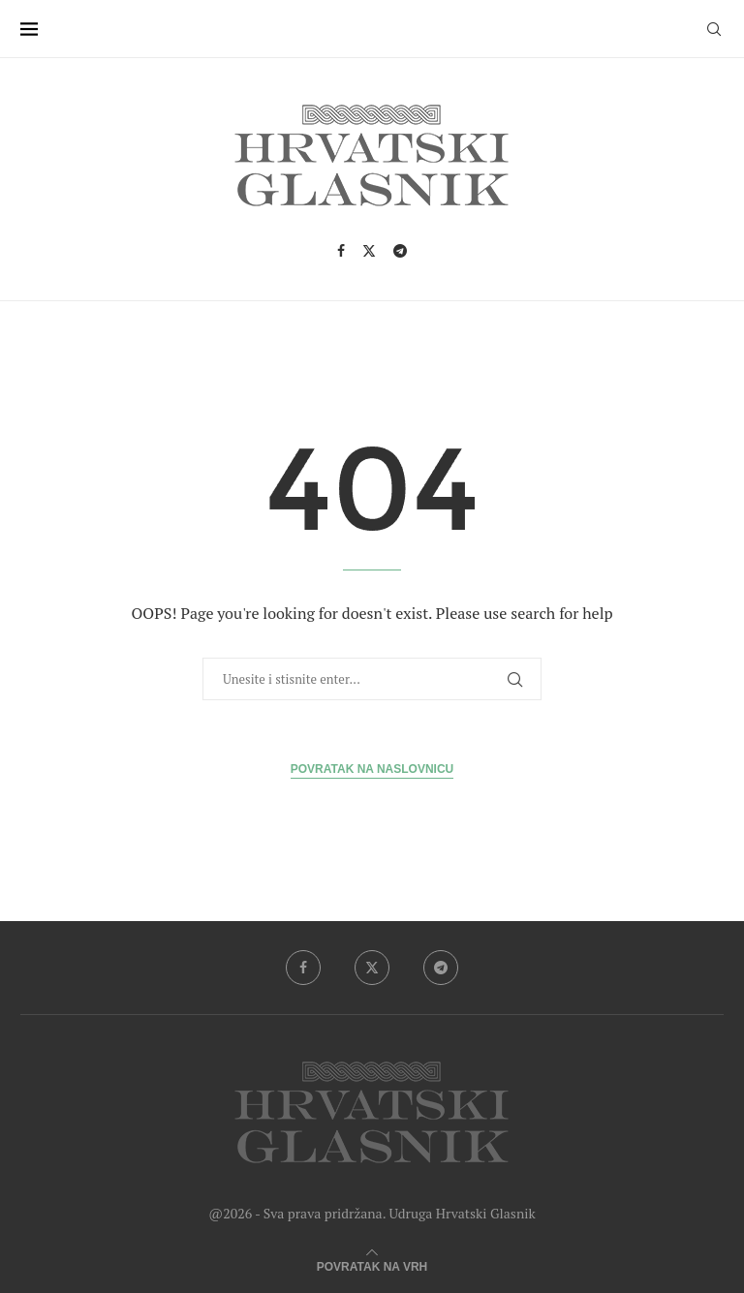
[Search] (714, 29)
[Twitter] (369, 251)
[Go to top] (372, 1263)
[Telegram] (400, 251)
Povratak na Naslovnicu (372, 769)
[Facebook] (341, 251)
